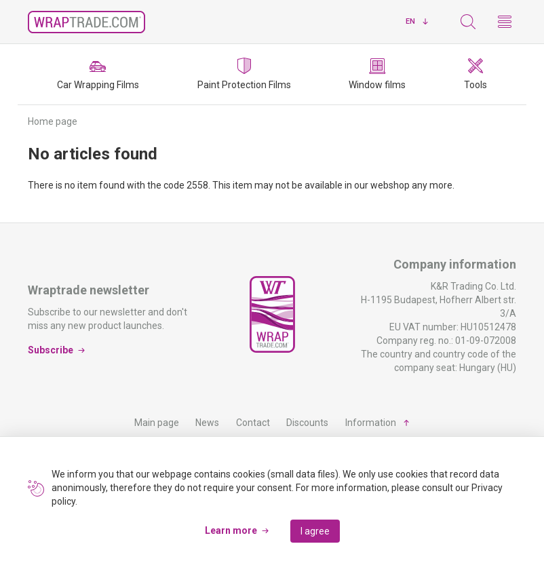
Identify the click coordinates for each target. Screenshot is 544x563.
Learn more (231, 530)
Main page (156, 422)
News (207, 422)
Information (370, 422)
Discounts (307, 422)
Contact (253, 422)
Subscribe (50, 350)
